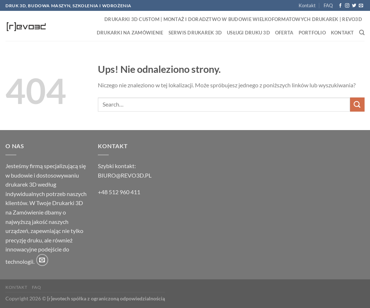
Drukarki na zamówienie (130, 33)
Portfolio (312, 33)
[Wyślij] (357, 104)
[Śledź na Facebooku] (340, 5)
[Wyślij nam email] (361, 5)
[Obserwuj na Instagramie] (347, 5)
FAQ (328, 5)
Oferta (284, 33)
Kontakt (307, 5)
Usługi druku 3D (248, 33)
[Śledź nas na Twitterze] (354, 5)
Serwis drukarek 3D (195, 33)
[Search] (362, 32)
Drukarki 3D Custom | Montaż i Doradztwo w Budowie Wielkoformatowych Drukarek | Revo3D (233, 19)
